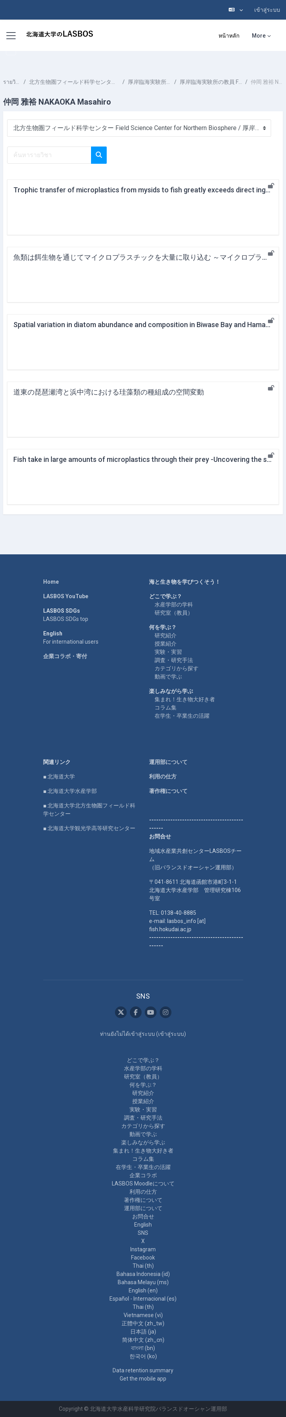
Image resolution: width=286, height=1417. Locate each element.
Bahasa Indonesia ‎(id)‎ (143, 1274)
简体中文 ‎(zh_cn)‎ (143, 1340)
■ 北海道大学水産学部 (70, 791)
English (143, 1225)
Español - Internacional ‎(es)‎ (143, 1299)
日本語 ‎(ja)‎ (143, 1331)
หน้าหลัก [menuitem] (229, 36)
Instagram (143, 1249)
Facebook (143, 1257)
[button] (235, 10)
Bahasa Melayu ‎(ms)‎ (143, 1282)
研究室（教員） (174, 613)
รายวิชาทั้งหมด (11, 82)
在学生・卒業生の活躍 (182, 716)
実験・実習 (168, 652)
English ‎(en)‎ (143, 1290)
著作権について (168, 791)
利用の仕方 (163, 776)
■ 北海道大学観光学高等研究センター (89, 828)
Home (51, 582)
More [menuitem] (259, 36)
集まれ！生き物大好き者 (185, 699)
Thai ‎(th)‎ (143, 1266)
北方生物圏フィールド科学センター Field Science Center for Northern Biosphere (74, 82)
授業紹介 (166, 644)
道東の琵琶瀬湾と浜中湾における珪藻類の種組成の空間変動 (108, 392)
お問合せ (143, 1216)
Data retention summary (143, 1370)
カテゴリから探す (177, 668)
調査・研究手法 (174, 660)
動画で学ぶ (168, 676)
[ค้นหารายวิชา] (49, 155)
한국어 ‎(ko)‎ (143, 1356)
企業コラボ (143, 1175)
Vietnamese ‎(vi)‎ (143, 1315)
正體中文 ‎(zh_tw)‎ (143, 1323)
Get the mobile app (143, 1378)
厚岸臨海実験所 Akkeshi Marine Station (149, 82)
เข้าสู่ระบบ (267, 10)
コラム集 (166, 707)
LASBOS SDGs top (65, 619)
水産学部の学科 (174, 604)
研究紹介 (166, 635)
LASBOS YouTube (65, 596)
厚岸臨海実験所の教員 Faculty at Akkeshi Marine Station (211, 82)
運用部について (168, 762)
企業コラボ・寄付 (65, 656)
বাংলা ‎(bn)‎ (143, 1348)
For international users (70, 642)
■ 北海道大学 (59, 776)
